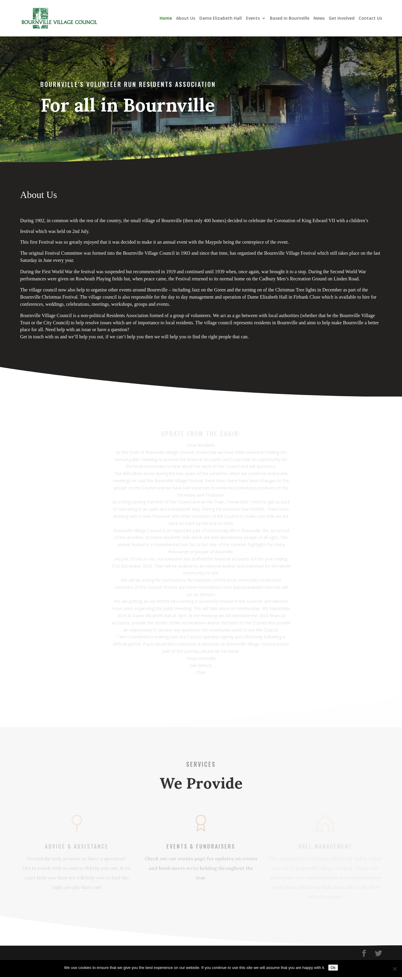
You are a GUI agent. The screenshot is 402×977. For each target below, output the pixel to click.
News (319, 18)
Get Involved (341, 18)
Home (166, 18)
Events (253, 18)
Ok (333, 967)
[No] (395, 969)
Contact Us (370, 18)
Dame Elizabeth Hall (220, 18)
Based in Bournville (289, 18)
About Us (185, 18)
